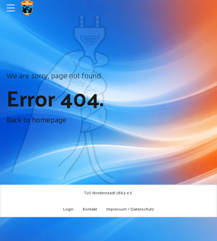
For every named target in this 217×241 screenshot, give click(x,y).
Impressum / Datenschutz (130, 208)
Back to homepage (36, 120)
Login (68, 208)
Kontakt (90, 208)
